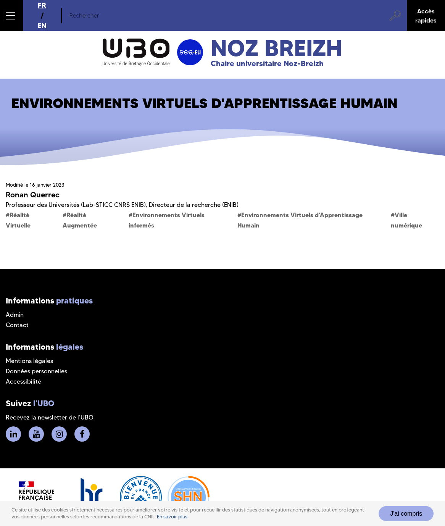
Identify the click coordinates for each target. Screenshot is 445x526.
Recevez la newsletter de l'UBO (50, 417)
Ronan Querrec (33, 194)
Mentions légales (29, 361)
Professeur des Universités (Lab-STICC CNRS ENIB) (76, 204)
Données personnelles (36, 371)
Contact (17, 325)
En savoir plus (172, 517)
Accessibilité (23, 381)
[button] (11, 15)
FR (42, 5)
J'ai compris (406, 513)
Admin (15, 314)
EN (42, 25)
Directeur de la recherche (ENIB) (194, 204)
